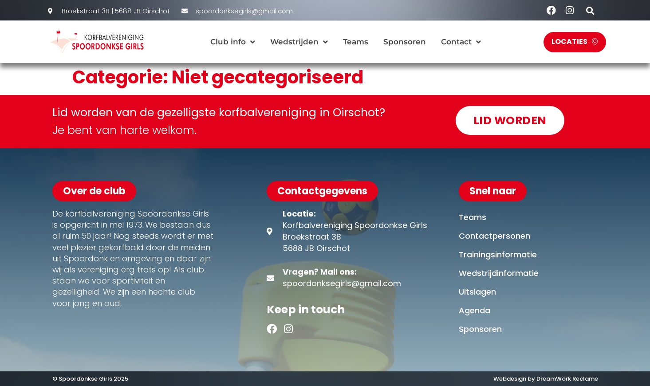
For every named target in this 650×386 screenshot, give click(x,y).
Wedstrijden (299, 42)
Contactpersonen (494, 235)
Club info (232, 42)
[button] (590, 10)
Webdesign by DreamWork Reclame (545, 378)
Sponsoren (404, 41)
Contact (461, 42)
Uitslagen (477, 291)
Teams (355, 41)
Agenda (474, 310)
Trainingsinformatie (498, 254)
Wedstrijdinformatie (499, 273)
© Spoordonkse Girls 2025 (91, 378)
